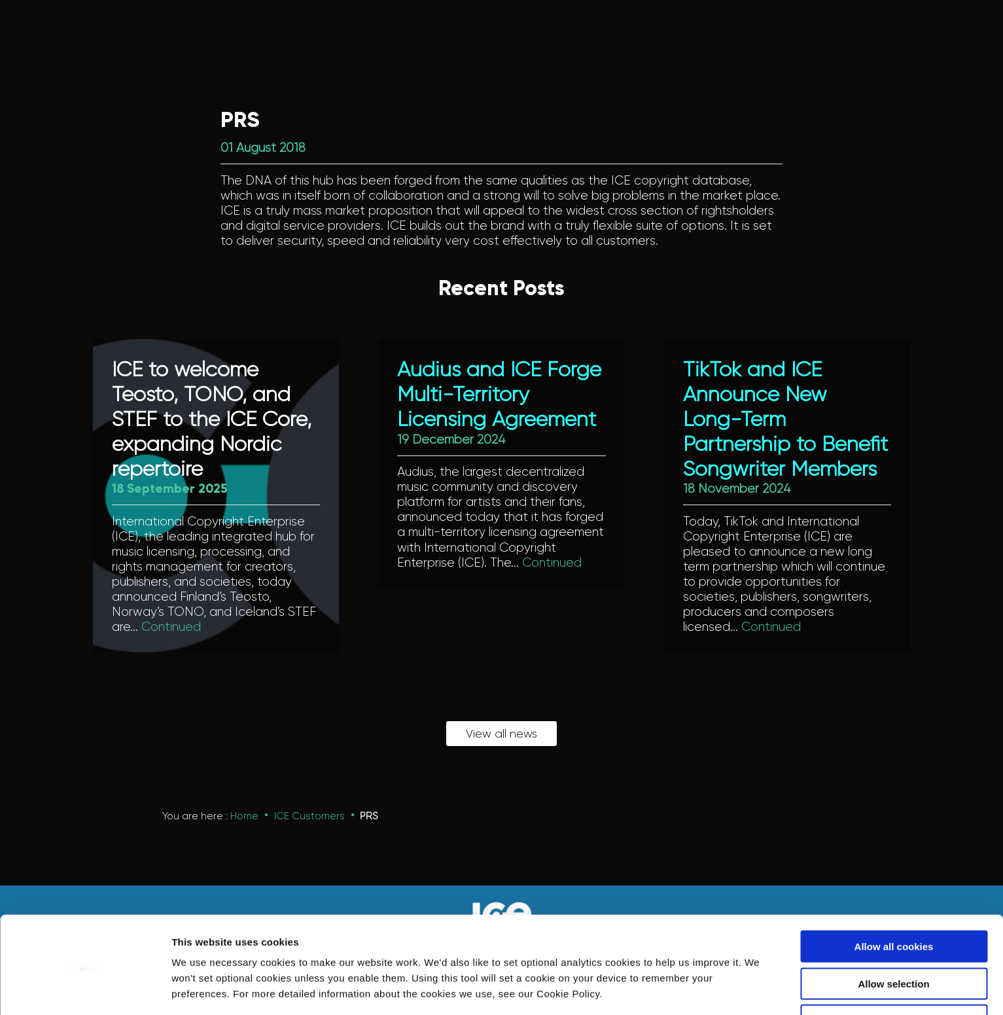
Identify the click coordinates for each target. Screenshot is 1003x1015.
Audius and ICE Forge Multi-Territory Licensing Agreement (499, 395)
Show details (686, 989)
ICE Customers (309, 817)
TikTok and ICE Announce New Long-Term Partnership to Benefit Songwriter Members (785, 419)
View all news (501, 734)
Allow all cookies (894, 899)
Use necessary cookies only (893, 973)
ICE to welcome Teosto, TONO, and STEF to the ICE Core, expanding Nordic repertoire (211, 419)
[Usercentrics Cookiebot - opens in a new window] (84, 989)
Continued (171, 627)
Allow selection (893, 936)
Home (244, 817)
